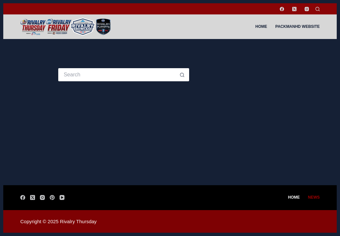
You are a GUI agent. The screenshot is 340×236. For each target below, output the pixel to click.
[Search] (317, 9)
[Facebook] (282, 9)
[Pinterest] (52, 197)
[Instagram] (307, 9)
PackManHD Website (297, 26)
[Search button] (182, 74)
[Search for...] (117, 74)
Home (261, 26)
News (314, 197)
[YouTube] (62, 197)
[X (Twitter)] (294, 9)
